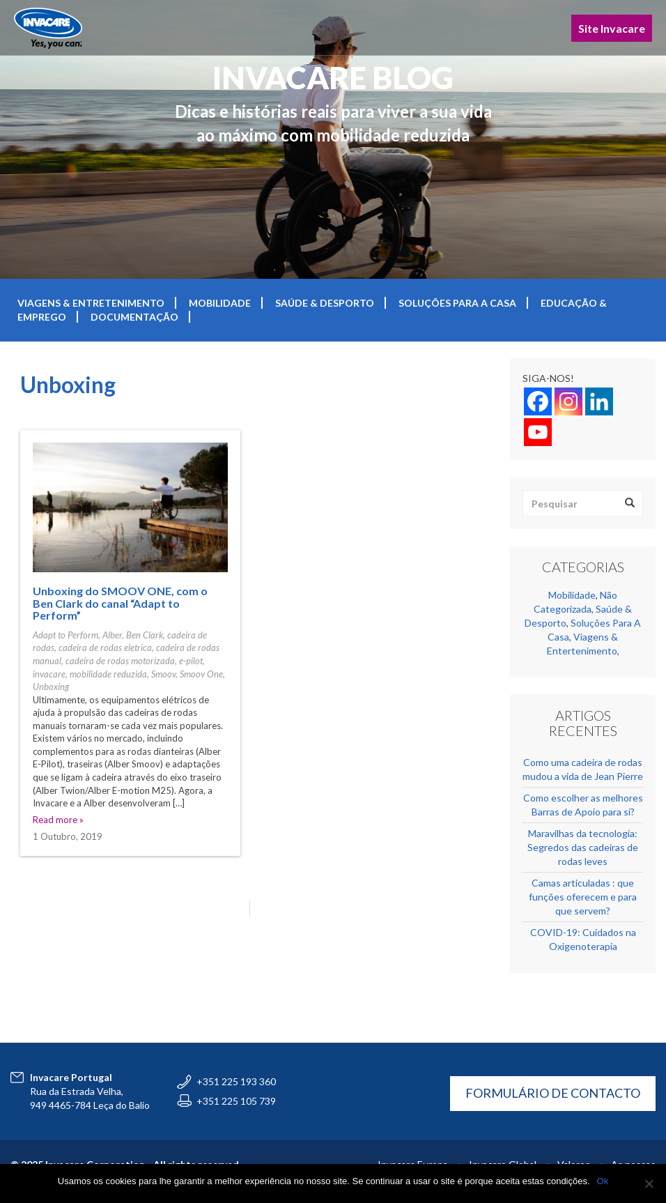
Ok (603, 1181)
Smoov (163, 674)
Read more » (58, 819)
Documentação (134, 317)
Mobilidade (220, 303)
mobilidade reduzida (108, 674)
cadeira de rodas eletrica (105, 647)
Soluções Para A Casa (457, 303)
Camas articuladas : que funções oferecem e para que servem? (583, 897)
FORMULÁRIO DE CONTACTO (552, 1093)
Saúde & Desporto (324, 303)
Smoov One (201, 674)
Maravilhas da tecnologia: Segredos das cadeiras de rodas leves (582, 847)
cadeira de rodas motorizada (120, 660)
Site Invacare (611, 28)
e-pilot (191, 660)
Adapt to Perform (65, 635)
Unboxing (51, 686)
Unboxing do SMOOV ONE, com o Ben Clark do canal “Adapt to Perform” (120, 603)
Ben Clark (144, 635)
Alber (112, 635)
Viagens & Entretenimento (90, 303)
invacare (49, 674)
